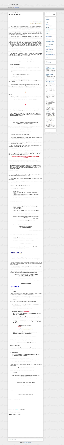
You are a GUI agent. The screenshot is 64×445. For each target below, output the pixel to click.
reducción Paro (48, 46)
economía (47, 27)
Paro (46, 38)
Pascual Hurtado (16, 7)
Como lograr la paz (49, 122)
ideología (47, 31)
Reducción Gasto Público (49, 44)
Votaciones (47, 57)
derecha (47, 24)
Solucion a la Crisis (49, 52)
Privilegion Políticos (49, 39)
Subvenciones (48, 56)
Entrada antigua (39, 439)
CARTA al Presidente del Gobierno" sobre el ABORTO (50, 68)
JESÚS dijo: (47, 93)
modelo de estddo (48, 36)
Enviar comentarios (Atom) (27, 442)
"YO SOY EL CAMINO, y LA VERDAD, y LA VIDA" (50, 82)
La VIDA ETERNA (48, 105)
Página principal (48, 62)
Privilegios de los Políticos (50, 41)
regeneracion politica (49, 51)
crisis (46, 22)
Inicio (26, 439)
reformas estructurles (49, 49)
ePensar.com (13, 4)
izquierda (47, 33)
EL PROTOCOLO (48, 87)
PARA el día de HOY (49, 99)
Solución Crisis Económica (50, 54)
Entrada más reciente (12, 439)
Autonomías (47, 19)
